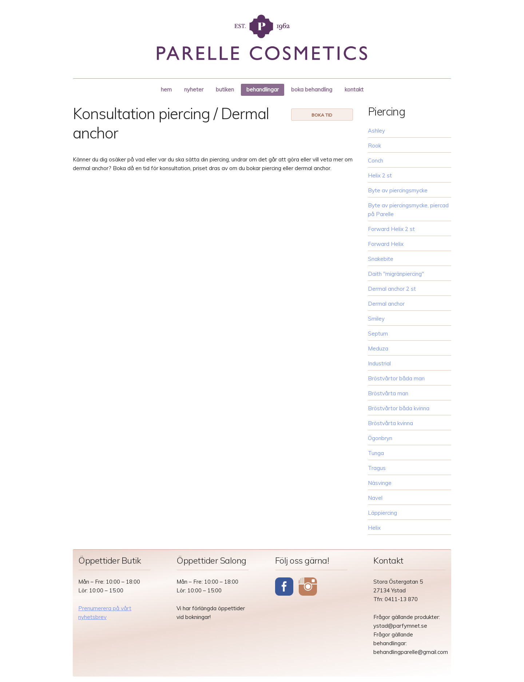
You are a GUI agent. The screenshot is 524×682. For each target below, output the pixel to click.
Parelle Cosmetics (262, 37)
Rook (374, 145)
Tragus (377, 468)
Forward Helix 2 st (391, 229)
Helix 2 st (380, 175)
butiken (225, 89)
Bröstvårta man (388, 393)
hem (166, 89)
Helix (374, 527)
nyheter (193, 89)
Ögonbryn (380, 438)
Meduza (378, 348)
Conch (375, 160)
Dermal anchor (386, 303)
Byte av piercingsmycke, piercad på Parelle (408, 209)
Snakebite (380, 258)
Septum (378, 333)
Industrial (379, 363)
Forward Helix (386, 243)
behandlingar (262, 89)
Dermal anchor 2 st (392, 288)
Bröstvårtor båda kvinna (398, 408)
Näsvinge (380, 482)
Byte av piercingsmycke (398, 190)
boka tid (321, 115)
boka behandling (311, 89)
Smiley (376, 318)
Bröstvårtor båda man (396, 378)
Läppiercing (382, 512)
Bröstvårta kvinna (390, 423)
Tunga (376, 453)
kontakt (354, 89)
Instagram (308, 587)
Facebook (284, 587)
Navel (375, 497)
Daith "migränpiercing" (396, 273)
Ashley (376, 130)
